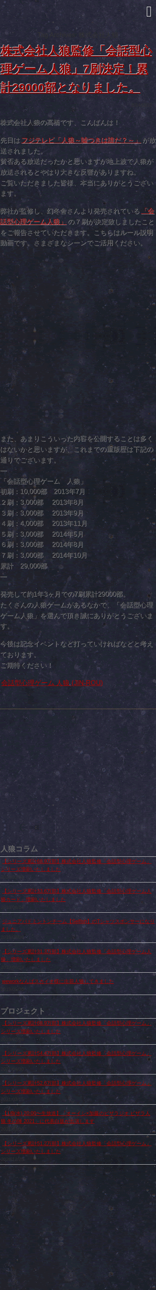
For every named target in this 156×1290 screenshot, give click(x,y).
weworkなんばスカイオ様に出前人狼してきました (58, 981)
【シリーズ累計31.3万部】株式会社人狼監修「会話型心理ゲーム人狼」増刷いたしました (76, 955)
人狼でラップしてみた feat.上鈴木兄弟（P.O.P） (106, 804)
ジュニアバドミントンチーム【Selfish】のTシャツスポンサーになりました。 (78, 925)
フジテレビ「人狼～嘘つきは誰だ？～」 (81, 140)
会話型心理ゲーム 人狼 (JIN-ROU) (52, 682)
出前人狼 (50, 804)
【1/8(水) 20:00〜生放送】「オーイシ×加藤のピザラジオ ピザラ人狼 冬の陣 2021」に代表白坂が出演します (75, 1117)
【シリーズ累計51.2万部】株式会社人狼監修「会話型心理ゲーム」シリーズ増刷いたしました (76, 1147)
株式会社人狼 (78, 17)
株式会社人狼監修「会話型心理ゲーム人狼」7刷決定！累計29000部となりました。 (76, 70)
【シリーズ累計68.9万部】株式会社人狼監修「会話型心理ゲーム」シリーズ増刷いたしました (76, 865)
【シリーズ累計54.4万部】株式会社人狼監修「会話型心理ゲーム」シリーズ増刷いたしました (76, 1057)
